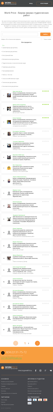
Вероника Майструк (18, 155)
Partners (3, 402)
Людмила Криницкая (19, 215)
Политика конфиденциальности (9, 384)
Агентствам (4, 400)
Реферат (30, 386)
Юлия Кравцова (17, 202)
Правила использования (7, 381)
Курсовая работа (32, 384)
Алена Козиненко (18, 278)
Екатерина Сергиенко (19, 131)
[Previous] (15, 343)
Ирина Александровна (19, 104)
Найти (45, 34)
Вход (30, 3)
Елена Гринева (17, 118)
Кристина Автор (17, 91)
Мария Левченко (17, 242)
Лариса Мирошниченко (19, 176)
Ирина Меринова (18, 255)
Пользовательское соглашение (9, 393)
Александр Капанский (19, 267)
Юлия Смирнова (17, 228)
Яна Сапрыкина (17, 165)
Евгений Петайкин (18, 303)
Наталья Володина (18, 290)
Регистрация (44, 3)
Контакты (3, 391)
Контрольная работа (33, 388)
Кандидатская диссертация (34, 393)
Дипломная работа (32, 381)
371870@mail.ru (11, 358)
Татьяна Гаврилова (18, 141)
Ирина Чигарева (17, 325)
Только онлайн (47, 39)
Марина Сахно (17, 190)
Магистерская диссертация (34, 391)
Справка (3, 386)
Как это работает (5, 388)
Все (3, 45)
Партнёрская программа (7, 404)
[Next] (37, 343)
